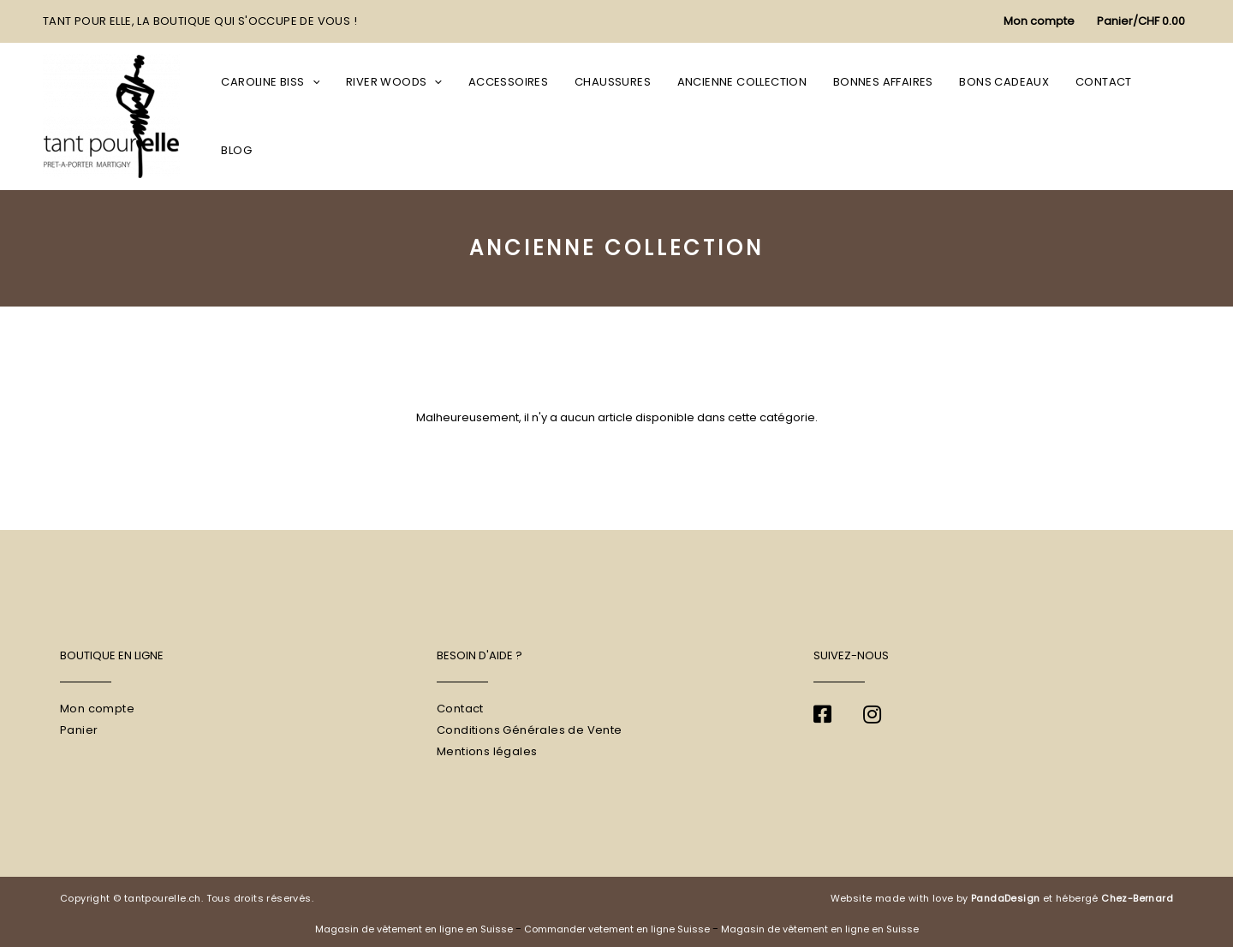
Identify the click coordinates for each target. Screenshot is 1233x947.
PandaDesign (1005, 898)
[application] (334, 116)
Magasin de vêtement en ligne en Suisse (414, 929)
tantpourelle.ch (162, 898)
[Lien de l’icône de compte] (1039, 22)
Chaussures (623, 116)
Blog (1163, 116)
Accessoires (523, 116)
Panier (79, 730)
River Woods (413, 116)
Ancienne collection (748, 116)
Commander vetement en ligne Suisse (617, 929)
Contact (1098, 116)
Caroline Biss (293, 116)
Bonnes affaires (886, 116)
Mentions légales (487, 751)
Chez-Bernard (1137, 898)
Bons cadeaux (1003, 116)
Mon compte (97, 708)
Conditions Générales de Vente (529, 730)
